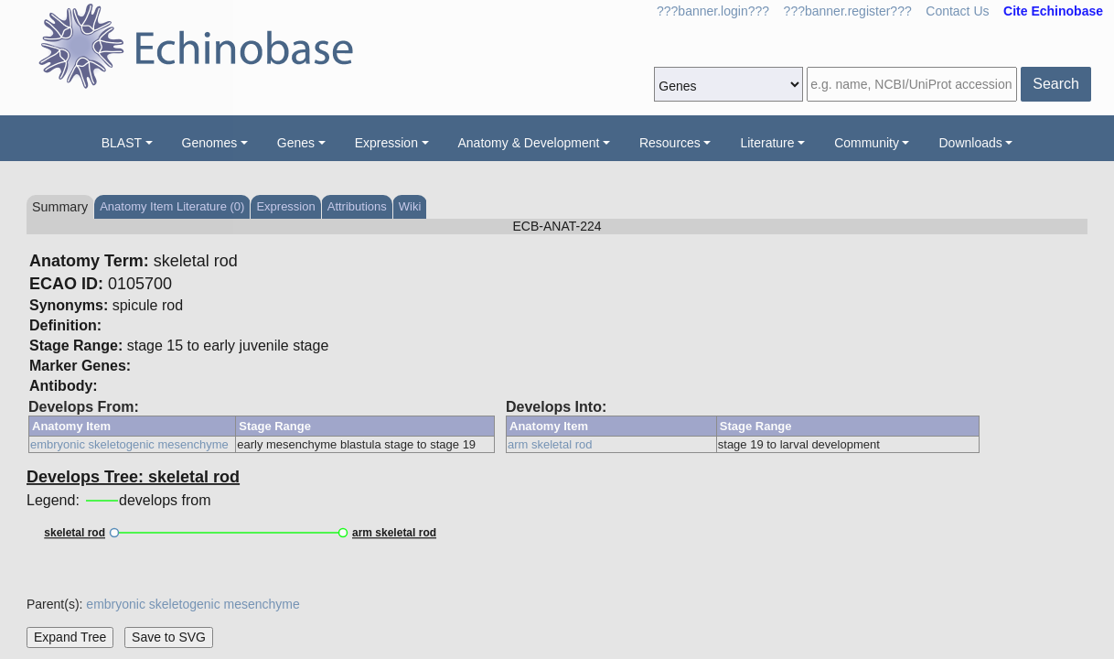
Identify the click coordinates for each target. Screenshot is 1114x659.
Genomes (210, 142)
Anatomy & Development (529, 142)
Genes (296, 142)
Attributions (357, 206)
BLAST (122, 142)
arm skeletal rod (550, 444)
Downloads (970, 142)
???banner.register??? (848, 11)
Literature (767, 142)
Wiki (410, 206)
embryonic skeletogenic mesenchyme (129, 444)
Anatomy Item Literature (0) (172, 206)
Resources (670, 142)
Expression (386, 142)
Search (1056, 84)
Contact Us (957, 11)
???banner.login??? (713, 11)
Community (866, 142)
